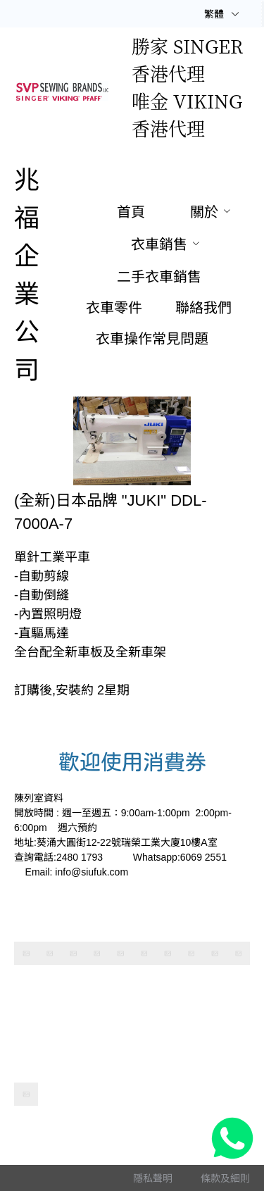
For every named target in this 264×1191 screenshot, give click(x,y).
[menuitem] (131, 213)
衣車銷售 (159, 244)
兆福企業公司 (26, 275)
